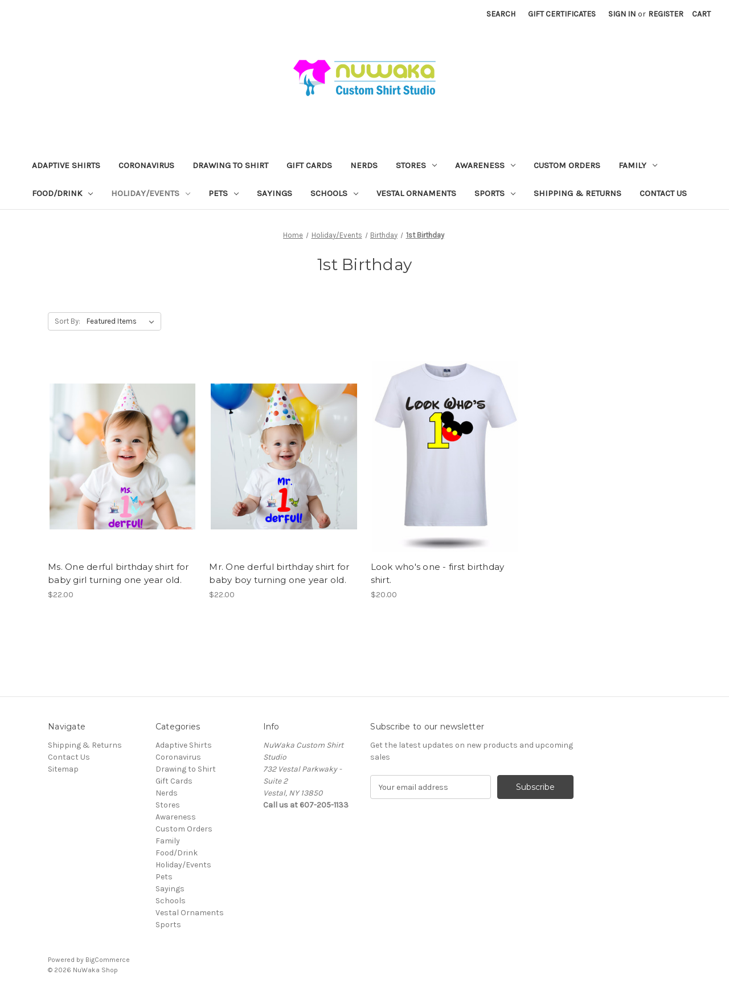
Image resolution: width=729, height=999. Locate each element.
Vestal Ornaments (416, 193)
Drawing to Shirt (230, 165)
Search (500, 14)
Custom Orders (567, 165)
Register (665, 14)
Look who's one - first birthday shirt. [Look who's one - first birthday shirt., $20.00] (438, 573)
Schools (334, 193)
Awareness (485, 165)
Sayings (274, 193)
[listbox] (123, 321)
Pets (223, 193)
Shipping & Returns (577, 193)
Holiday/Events (150, 193)
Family (638, 165)
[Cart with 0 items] (701, 14)
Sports (494, 193)
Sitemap (63, 769)
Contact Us (663, 193)
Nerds (364, 165)
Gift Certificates (562, 14)
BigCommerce (107, 960)
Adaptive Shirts (66, 165)
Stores (416, 165)
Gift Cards (309, 165)
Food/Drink (62, 193)
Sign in (622, 14)
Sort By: (67, 321)
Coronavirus (146, 165)
